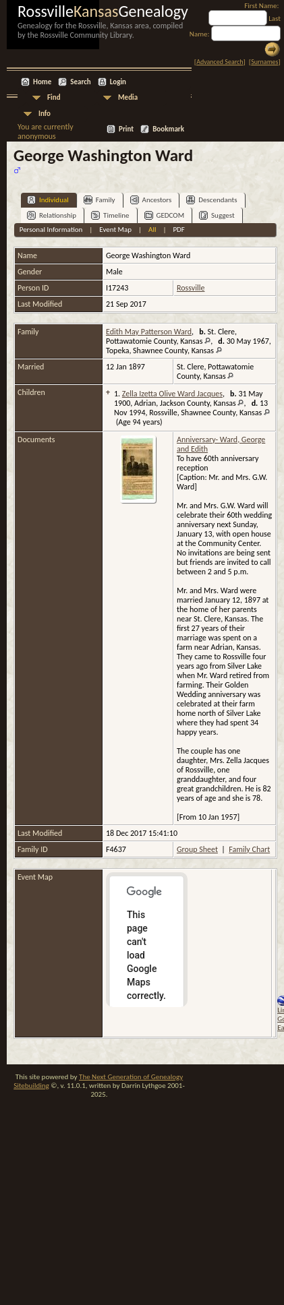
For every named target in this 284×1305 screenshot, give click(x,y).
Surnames (264, 61)
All (152, 229)
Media (128, 97)
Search (80, 82)
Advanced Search (219, 61)
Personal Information (51, 229)
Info (44, 113)
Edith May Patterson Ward (149, 331)
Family (99, 200)
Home (42, 82)
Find (54, 97)
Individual (48, 200)
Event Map (115, 229)
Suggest (217, 215)
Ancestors (151, 200)
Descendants (211, 200)
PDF (179, 229)
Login (118, 82)
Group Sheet (197, 849)
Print (126, 129)
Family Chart (249, 849)
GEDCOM (164, 215)
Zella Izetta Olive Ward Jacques (172, 393)
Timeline (110, 215)
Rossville (190, 288)
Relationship (51, 215)
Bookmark (168, 129)
